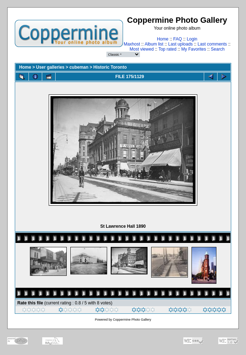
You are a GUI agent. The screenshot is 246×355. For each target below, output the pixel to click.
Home (162, 39)
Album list (154, 44)
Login (192, 39)
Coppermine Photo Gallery (132, 319)
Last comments (212, 44)
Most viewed (141, 49)
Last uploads (180, 44)
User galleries (50, 67)
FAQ (177, 39)
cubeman (78, 67)
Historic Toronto (110, 67)
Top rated (167, 49)
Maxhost (132, 44)
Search (218, 49)
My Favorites (193, 49)
